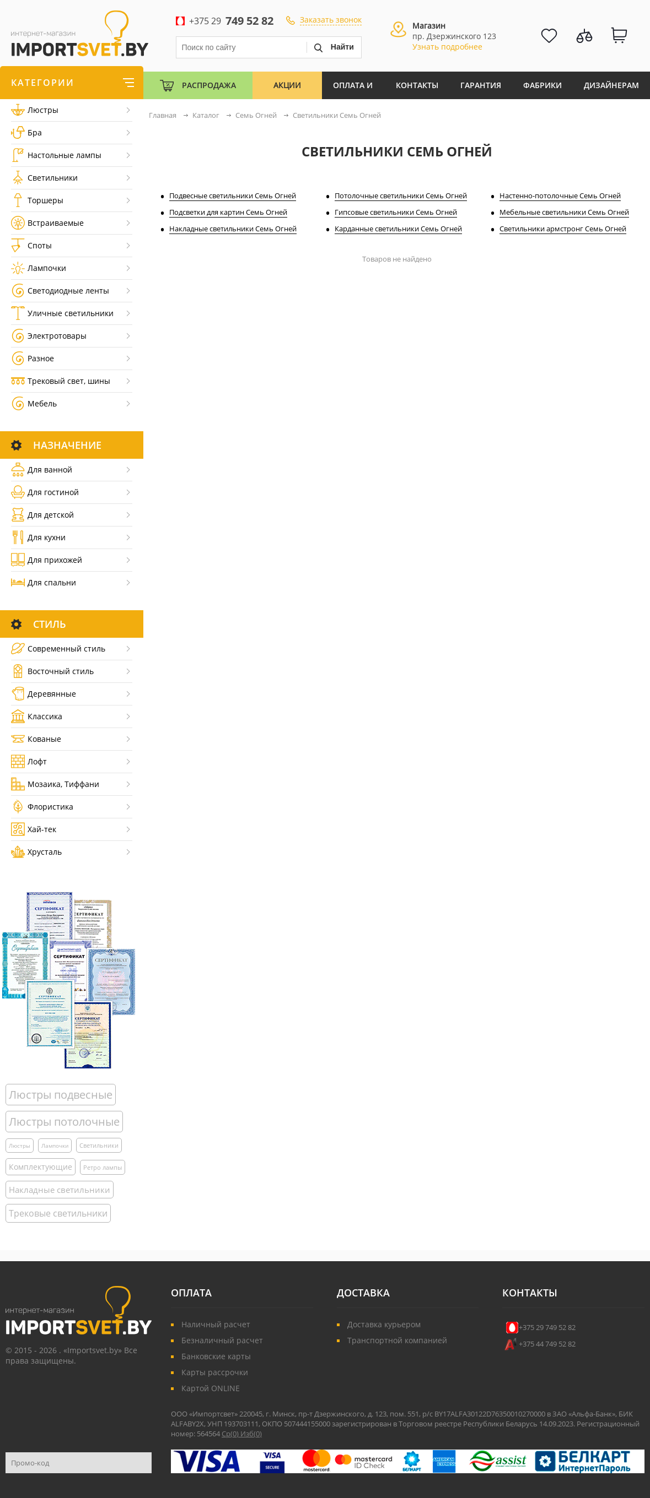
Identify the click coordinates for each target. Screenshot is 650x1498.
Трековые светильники (58, 1213)
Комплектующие (40, 1167)
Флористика (42, 806)
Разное (32, 358)
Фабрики (542, 85)
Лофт (29, 761)
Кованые (36, 739)
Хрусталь (36, 852)
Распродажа (209, 85)
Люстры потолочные (64, 1121)
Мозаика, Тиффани (55, 784)
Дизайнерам (611, 85)
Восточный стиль (52, 671)
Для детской (42, 515)
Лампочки (38, 268)
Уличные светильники (62, 313)
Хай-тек (33, 829)
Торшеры (37, 200)
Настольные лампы (56, 155)
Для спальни (43, 582)
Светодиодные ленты (60, 290)
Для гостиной (45, 492)
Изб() (251, 1434)
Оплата (191, 1292)
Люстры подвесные (60, 1094)
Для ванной (41, 469)
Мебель (34, 403)
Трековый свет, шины (60, 381)
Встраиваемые (47, 223)
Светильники (44, 177)
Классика (36, 716)
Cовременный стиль (58, 648)
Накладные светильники (59, 1189)
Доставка (363, 1292)
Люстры (34, 110)
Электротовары (49, 336)
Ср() (231, 1434)
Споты (31, 245)
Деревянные (43, 694)
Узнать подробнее (447, 46)
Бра (26, 132)
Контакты (417, 85)
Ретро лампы (102, 1167)
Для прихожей (46, 560)
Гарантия (480, 85)
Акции (287, 85)
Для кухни (38, 537)
